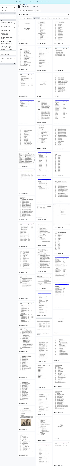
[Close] (68, 2)
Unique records (8, 11)
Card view (36, 18)
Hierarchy (29, 18)
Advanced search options (26, 14)
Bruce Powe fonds (8, 55)
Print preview (21, 18)
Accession (8, 64)
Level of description (6, 58)
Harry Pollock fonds (8, 31)
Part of (3, 17)
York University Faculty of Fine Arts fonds (8, 23)
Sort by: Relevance (53, 18)
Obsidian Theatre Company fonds (8, 33)
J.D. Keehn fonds (8, 52)
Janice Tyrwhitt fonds (8, 41)
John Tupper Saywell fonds (8, 27)
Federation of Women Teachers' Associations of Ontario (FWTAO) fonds (8, 48)
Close (25, 4)
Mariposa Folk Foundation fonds (8, 37)
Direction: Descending (64, 18)
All (1, 20)
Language (4, 7)
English (8, 13)
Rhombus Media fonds (8, 44)
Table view (43, 18)
